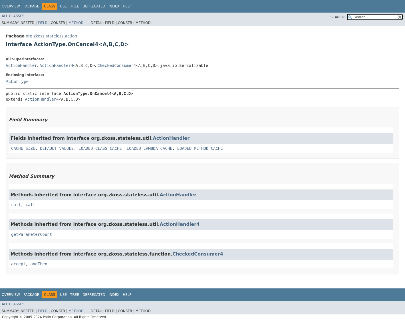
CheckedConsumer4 (116, 65)
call (16, 204)
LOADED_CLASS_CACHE (100, 148)
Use (63, 6)
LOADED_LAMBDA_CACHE (149, 148)
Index (114, 6)
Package (31, 6)
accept (18, 264)
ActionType (17, 81)
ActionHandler (21, 65)
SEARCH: (338, 17)
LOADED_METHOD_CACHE (200, 148)
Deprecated (93, 6)
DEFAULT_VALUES (57, 148)
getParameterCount (31, 234)
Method (76, 23)
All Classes (13, 16)
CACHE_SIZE (23, 148)
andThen (38, 264)
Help (127, 6)
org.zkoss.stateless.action (51, 36)
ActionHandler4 (56, 65)
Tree (74, 6)
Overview (11, 6)
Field (42, 23)
